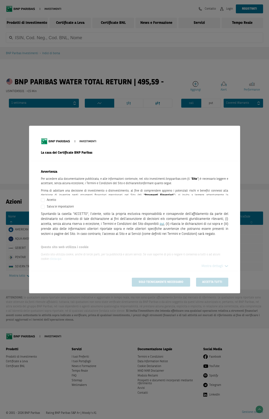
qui (162, 224)
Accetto (51, 200)
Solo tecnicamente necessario (161, 282)
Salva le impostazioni (60, 206)
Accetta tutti (212, 282)
